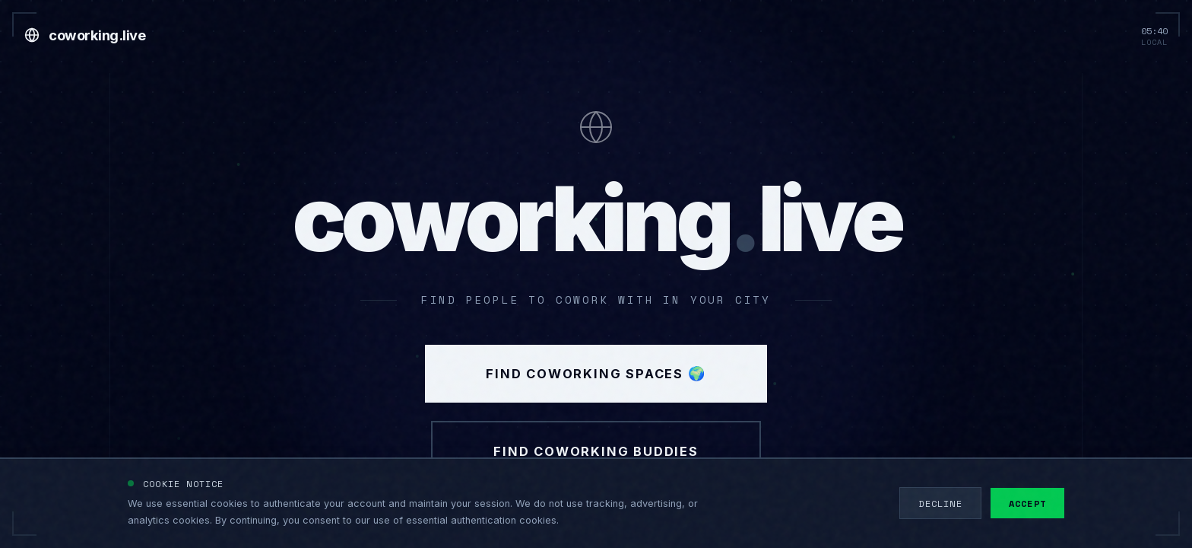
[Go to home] (84, 35)
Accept (1027, 503)
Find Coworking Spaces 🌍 (595, 373)
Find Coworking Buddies (596, 451)
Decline (940, 503)
